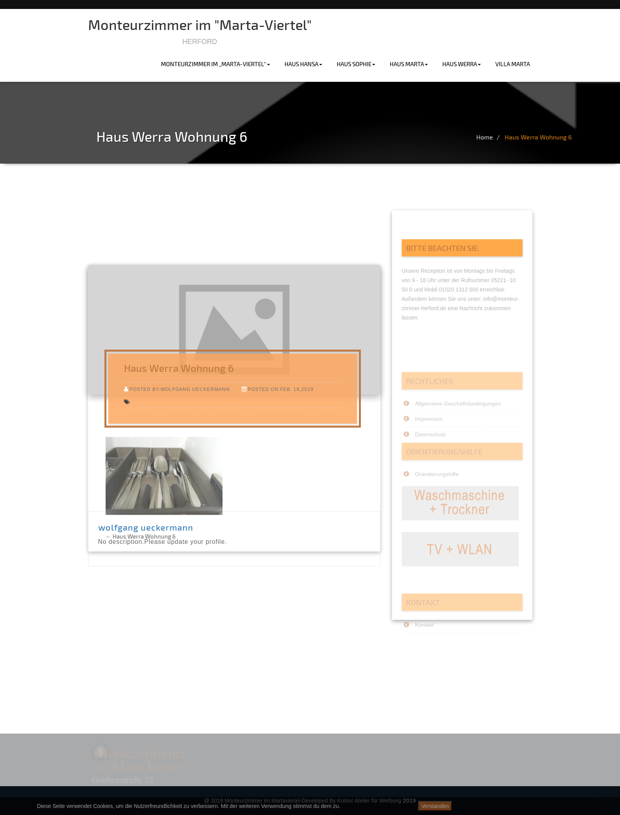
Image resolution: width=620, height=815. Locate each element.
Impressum (429, 439)
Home (514, 137)
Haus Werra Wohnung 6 (568, 137)
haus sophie (356, 63)
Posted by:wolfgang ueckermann (179, 429)
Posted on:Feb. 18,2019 (281, 429)
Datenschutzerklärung (556, 806)
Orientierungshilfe (437, 486)
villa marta (512, 63)
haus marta (409, 63)
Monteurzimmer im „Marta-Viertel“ (215, 63)
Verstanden (435, 806)
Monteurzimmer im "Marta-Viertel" (200, 24)
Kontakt (424, 636)
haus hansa (303, 63)
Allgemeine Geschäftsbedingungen (458, 423)
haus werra (461, 63)
